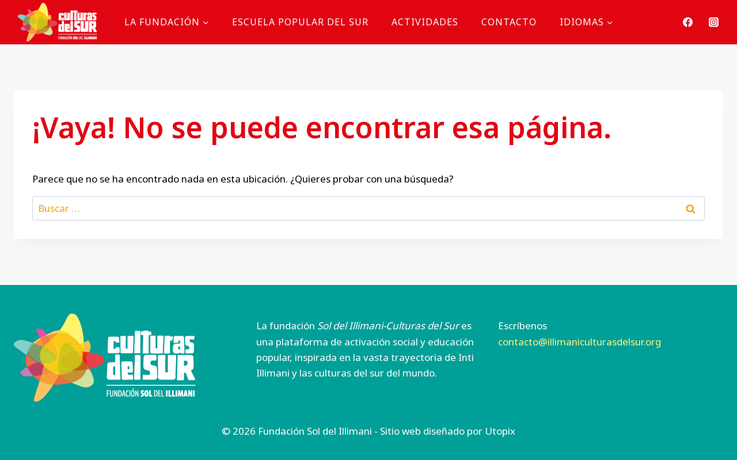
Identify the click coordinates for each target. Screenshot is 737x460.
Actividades (425, 22)
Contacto (509, 22)
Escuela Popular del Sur (300, 22)
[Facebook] (688, 22)
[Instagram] (713, 22)
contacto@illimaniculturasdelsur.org (579, 341)
